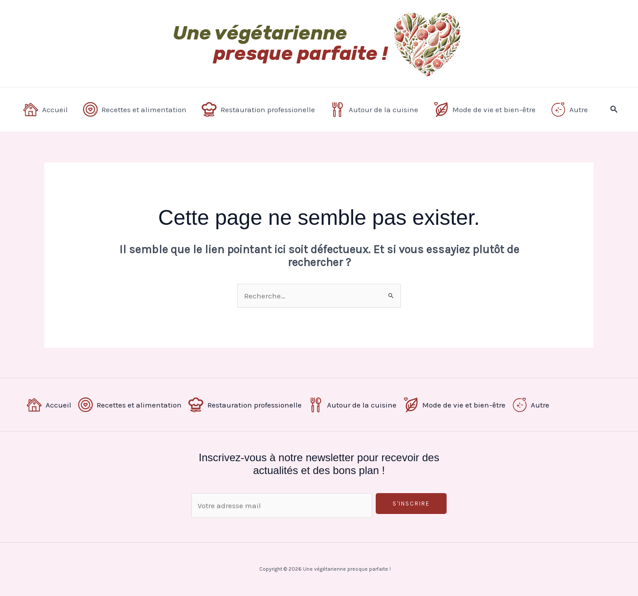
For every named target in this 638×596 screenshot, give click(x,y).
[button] (614, 109)
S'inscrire (411, 503)
